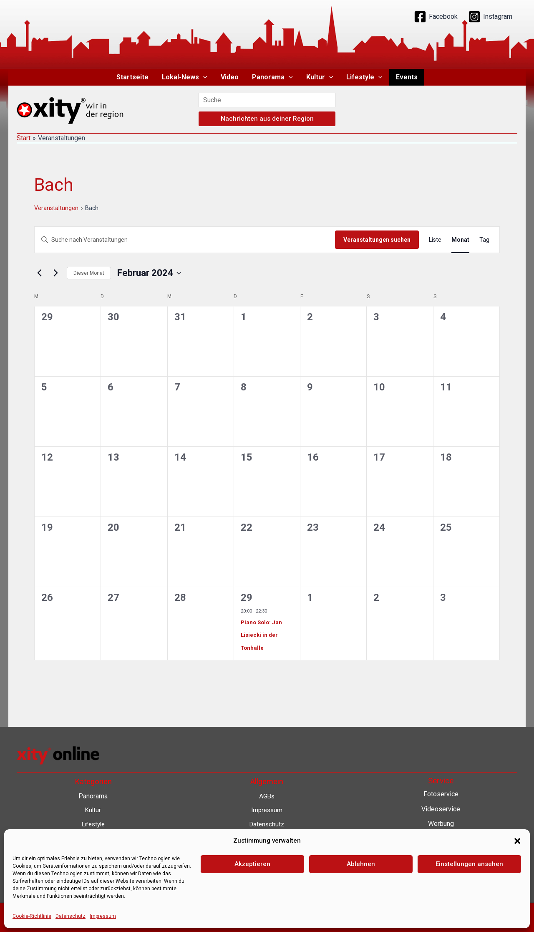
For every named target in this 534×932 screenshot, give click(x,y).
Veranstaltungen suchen (377, 239)
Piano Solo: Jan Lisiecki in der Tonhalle (261, 635)
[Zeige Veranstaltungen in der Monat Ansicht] (460, 240)
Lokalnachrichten (440, 854)
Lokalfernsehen (440, 868)
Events (407, 77)
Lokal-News (184, 77)
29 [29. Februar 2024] (246, 597)
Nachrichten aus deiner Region (267, 118)
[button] (203, 77)
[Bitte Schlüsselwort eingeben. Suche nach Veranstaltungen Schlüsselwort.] (185, 240)
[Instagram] (490, 16)
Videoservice (440, 809)
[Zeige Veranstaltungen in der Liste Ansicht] (435, 240)
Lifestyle (364, 77)
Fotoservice (440, 794)
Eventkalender (440, 883)
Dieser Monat (88, 273)
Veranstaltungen (56, 208)
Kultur (319, 77)
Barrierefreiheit (267, 866)
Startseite (132, 77)
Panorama (272, 77)
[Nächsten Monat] (55, 273)
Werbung (441, 824)
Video (230, 77)
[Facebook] (436, 16)
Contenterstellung (441, 839)
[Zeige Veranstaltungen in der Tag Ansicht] (484, 240)
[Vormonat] (39, 273)
